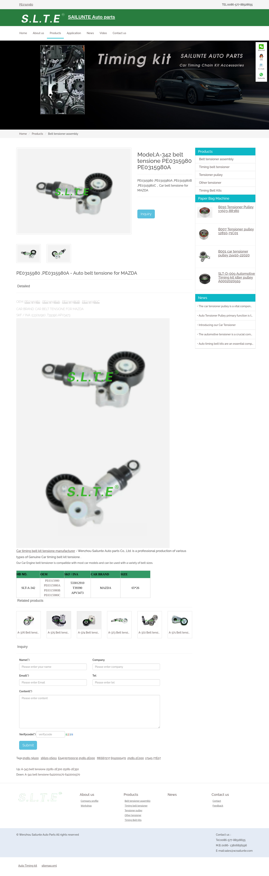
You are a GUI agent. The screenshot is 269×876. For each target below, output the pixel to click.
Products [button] (55, 33)
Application (74, 33)
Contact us (220, 795)
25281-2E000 (87, 758)
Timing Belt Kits (210, 190)
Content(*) (25, 691)
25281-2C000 (135, 758)
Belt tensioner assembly (216, 159)
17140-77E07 (153, 758)
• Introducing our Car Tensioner (216, 325)
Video (103, 33)
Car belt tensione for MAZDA (59, 309)
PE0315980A (51, 302)
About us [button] (38, 33)
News (90, 33)
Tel (94, 675)
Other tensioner (210, 183)
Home (23, 33)
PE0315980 (26, 4)
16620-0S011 (49, 758)
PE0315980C (91, 302)
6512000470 (118, 758)
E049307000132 (68, 758)
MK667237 (103, 758)
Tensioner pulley (211, 175)
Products (37, 133)
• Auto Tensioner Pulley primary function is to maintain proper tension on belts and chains (226, 315)
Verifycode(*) (27, 734)
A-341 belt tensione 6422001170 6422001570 (52, 774)
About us (87, 795)
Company (99, 659)
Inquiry (146, 214)
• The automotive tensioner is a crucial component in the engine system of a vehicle (226, 334)
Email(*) (24, 675)
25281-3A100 (31, 758)
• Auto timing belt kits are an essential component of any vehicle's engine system (226, 343)
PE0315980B (71, 302)
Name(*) (24, 659)
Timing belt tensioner (214, 167)
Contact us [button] (119, 33)
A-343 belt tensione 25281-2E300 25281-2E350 (50, 769)
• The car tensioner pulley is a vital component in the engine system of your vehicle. (226, 306)
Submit (28, 745)
